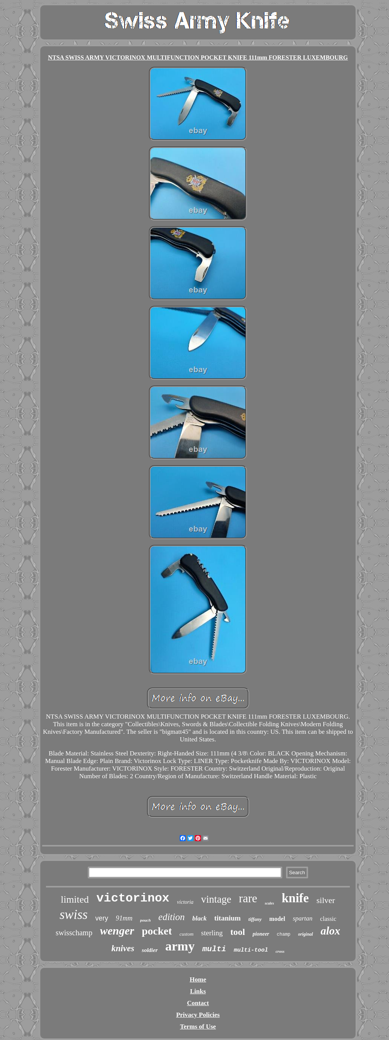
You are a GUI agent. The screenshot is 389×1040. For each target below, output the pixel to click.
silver (325, 900)
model (277, 919)
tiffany (255, 919)
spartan (303, 918)
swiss (74, 914)
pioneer (261, 934)
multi (214, 949)
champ (284, 934)
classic (328, 919)
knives (122, 948)
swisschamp (73, 932)
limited (75, 899)
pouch (145, 920)
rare (248, 898)
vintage (216, 899)
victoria (185, 902)
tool (237, 932)
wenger (117, 930)
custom (186, 934)
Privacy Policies (198, 1014)
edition (171, 917)
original (305, 934)
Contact (198, 1003)
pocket (157, 931)
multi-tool (251, 950)
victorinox (132, 898)
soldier (150, 950)
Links (198, 991)
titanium (227, 918)
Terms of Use (198, 1026)
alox (330, 931)
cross (279, 951)
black (199, 918)
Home (198, 979)
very (101, 918)
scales (269, 903)
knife (295, 898)
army (179, 946)
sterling (212, 933)
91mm (124, 918)
